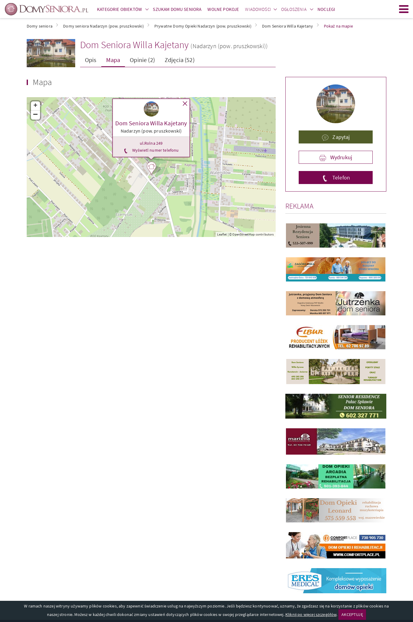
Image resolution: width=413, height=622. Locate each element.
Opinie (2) (142, 60)
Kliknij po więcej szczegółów (310, 614)
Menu (404, 9)
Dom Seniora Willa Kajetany (134, 45)
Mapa (113, 60)
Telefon (340, 177)
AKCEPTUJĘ (352, 614)
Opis (90, 60)
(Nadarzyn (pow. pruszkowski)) (229, 46)
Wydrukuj (340, 157)
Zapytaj (340, 136)
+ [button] (35, 105)
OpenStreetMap (243, 234)
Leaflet (222, 234)
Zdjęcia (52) (180, 60)
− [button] (35, 115)
